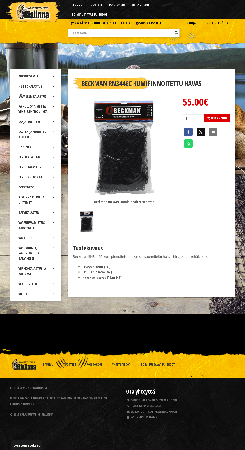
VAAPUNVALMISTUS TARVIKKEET (36, 225)
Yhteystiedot (141, 5)
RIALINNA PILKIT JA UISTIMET (36, 200)
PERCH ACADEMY (36, 157)
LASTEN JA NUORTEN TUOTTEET (36, 134)
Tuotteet (95, 5)
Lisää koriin (217, 118)
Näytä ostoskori (100, 23)
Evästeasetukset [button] (26, 445)
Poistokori (117, 5)
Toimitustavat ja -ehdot (89, 14)
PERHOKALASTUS (36, 167)
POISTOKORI (36, 187)
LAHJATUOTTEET (36, 121)
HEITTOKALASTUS (36, 86)
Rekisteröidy (217, 23)
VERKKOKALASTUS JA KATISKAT (36, 271)
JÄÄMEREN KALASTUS (36, 96)
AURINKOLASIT (36, 76)
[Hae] (176, 32)
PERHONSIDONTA (36, 177)
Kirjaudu (194, 23)
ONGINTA (36, 147)
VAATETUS (36, 238)
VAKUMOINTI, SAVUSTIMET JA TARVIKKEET (36, 253)
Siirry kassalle (148, 23)
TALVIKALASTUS (36, 212)
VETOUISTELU (36, 283)
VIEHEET (36, 293)
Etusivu (76, 5)
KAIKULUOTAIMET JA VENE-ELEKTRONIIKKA (36, 109)
